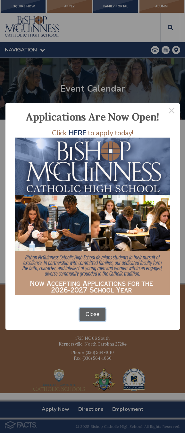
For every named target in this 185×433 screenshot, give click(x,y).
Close (92, 314)
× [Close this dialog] (171, 111)
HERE (77, 133)
